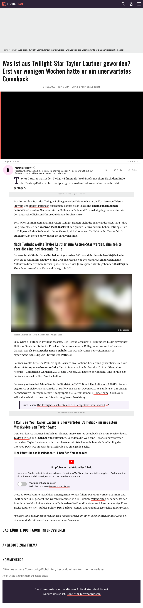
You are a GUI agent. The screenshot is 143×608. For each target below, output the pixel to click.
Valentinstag (98, 499)
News (13, 49)
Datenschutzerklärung (59, 486)
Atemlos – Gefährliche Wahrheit (33, 371)
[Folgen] (33, 167)
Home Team (101, 393)
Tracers (71, 371)
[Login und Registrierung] (131, 4)
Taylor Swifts (22, 438)
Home (5, 49)
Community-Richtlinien (40, 569)
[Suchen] (123, 4)
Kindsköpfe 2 (68, 384)
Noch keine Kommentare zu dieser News (25, 575)
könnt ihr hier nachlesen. (84, 594)
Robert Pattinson (39, 205)
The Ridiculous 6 (99, 384)
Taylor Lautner (27, 222)
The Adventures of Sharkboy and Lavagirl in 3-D (42, 268)
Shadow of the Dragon (53, 259)
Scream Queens (81, 388)
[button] (118, 170)
